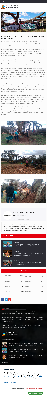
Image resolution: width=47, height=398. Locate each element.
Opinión (7, 286)
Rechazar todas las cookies (34, 388)
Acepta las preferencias (35, 393)
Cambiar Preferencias (17, 388)
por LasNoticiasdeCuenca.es (10, 41)
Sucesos (28, 291)
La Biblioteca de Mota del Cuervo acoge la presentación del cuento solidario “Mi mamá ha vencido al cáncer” (4, 344)
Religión (7, 291)
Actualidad (8, 276)
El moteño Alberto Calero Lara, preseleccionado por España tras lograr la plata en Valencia (4, 350)
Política (27, 286)
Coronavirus (29, 276)
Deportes (16, 242)
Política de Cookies (28, 377)
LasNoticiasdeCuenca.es (23, 219)
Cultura (7, 281)
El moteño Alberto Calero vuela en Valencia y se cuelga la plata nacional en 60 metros (4, 356)
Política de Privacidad (14, 377)
